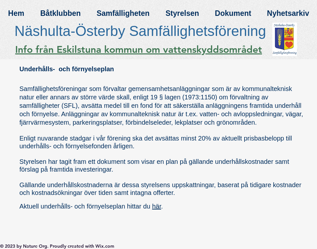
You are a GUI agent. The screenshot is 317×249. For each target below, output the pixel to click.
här (156, 206)
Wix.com (104, 246)
